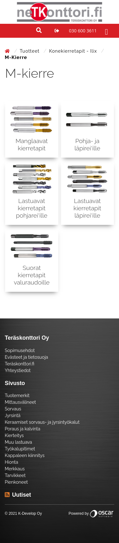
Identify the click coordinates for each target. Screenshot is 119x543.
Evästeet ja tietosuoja (26, 357)
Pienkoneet (16, 482)
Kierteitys (14, 435)
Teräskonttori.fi (19, 363)
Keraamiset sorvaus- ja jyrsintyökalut (42, 422)
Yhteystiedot (18, 370)
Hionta (11, 462)
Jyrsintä (12, 415)
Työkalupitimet (20, 448)
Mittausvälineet (20, 402)
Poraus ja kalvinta (22, 428)
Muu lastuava (18, 442)
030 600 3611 (82, 31)
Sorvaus (13, 408)
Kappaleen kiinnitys (24, 455)
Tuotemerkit (17, 395)
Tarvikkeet (15, 475)
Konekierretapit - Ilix (73, 51)
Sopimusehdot (20, 350)
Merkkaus (15, 468)
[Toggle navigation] (105, 30)
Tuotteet (30, 51)
